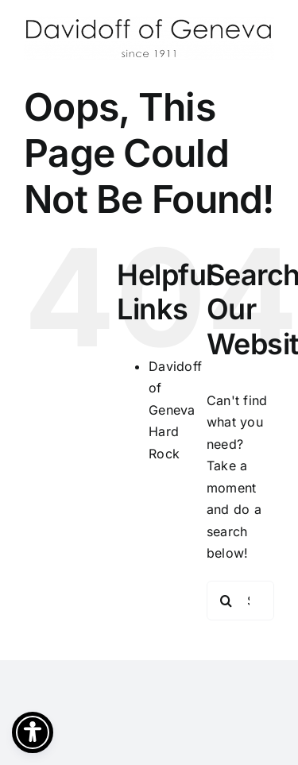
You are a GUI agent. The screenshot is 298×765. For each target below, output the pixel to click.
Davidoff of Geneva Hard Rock (175, 410)
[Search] (226, 600)
